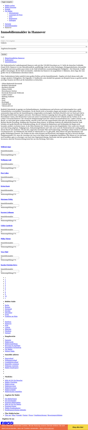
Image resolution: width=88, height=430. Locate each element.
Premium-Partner (10, 406)
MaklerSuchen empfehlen (13, 391)
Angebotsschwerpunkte (8, 48)
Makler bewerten (10, 7)
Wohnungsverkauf (11, 360)
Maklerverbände (10, 390)
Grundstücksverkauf (11, 362)
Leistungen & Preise (16, 15)
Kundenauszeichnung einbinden (15, 410)
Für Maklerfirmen (11, 399)
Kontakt (7, 9)
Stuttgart (8, 333)
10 (6, 296)
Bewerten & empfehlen (12, 345)
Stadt (2, 37)
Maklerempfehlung (11, 344)
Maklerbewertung (11, 388)
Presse (31, 415)
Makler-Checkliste (11, 382)
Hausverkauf (9, 358)
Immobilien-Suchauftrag (13, 347)
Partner (25, 415)
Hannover (8, 323)
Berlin (7, 305)
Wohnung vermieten (11, 366)
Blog (13, 415)
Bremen (7, 307)
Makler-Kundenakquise (12, 408)
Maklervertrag (9, 384)
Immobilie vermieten (12, 364)
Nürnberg (8, 331)
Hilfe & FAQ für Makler (13, 404)
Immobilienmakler (11, 26)
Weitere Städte (10, 351)
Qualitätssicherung (40, 415)
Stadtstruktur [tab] (9, 60)
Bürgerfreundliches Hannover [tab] (14, 58)
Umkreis (3, 43)
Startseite (8, 24)
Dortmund (8, 309)
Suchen (4, 54)
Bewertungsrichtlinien (55, 415)
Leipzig (7, 327)
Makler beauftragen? (12, 368)
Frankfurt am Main (11, 316)
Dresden (7, 311)
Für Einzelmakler (10, 400)
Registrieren (13, 18)
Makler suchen (10, 5)
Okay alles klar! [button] (77, 427)
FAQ (10, 17)
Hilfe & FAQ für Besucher (13, 380)
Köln (6, 325)
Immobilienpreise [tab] (11, 62)
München (8, 329)
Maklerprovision (10, 386)
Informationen (14, 13)
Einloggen (12, 20)
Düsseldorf (8, 313)
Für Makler (8, 11)
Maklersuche (9, 342)
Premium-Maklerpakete (13, 402)
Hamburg (8, 322)
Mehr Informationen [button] (47, 428)
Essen (7, 314)
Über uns (8, 415)
